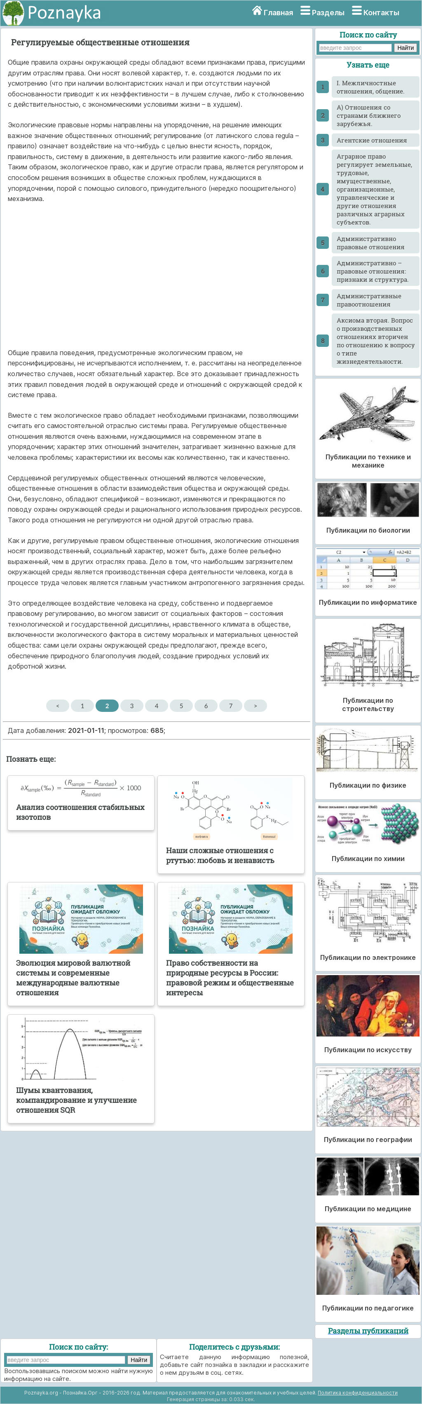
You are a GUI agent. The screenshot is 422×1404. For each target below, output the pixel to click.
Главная (278, 12)
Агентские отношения (372, 140)
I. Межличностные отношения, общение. (371, 87)
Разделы (328, 12)
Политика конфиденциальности (358, 1393)
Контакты (381, 12)
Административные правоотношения (369, 300)
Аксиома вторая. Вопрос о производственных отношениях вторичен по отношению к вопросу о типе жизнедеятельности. (376, 340)
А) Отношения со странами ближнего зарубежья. (369, 115)
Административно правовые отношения (371, 242)
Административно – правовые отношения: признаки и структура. (373, 271)
